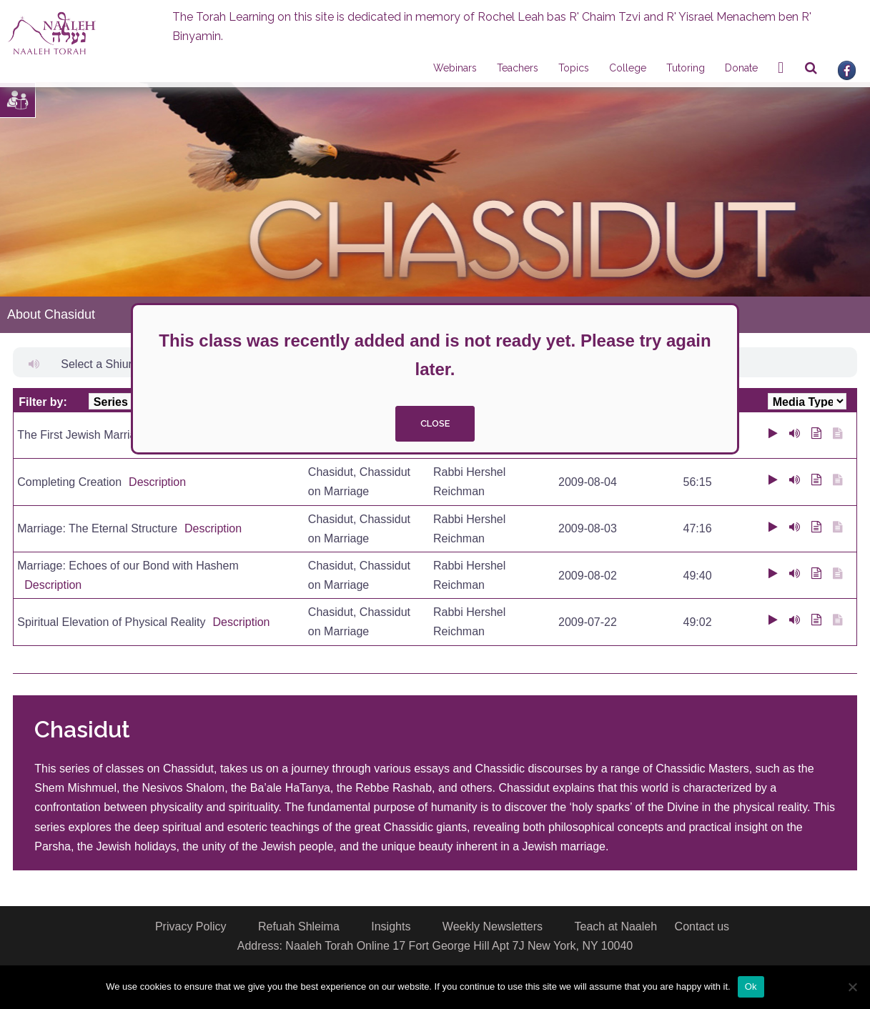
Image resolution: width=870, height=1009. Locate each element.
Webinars (455, 68)
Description (157, 482)
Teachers (517, 68)
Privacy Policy (191, 926)
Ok (751, 986)
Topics (573, 68)
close (435, 423)
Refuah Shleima (299, 926)
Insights (390, 926)
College (627, 68)
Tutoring (685, 68)
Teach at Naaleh (615, 926)
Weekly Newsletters (493, 926)
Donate (741, 68)
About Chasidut (51, 314)
